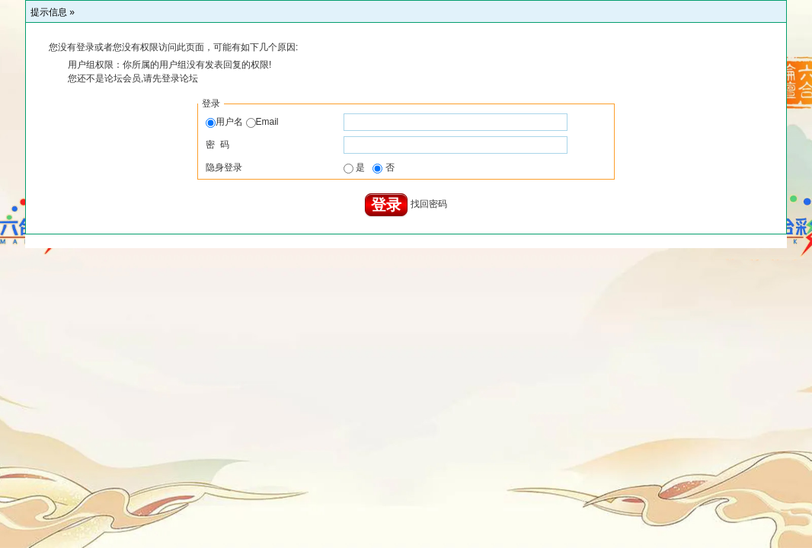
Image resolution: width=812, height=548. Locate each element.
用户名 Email (242, 121)
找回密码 (429, 204)
